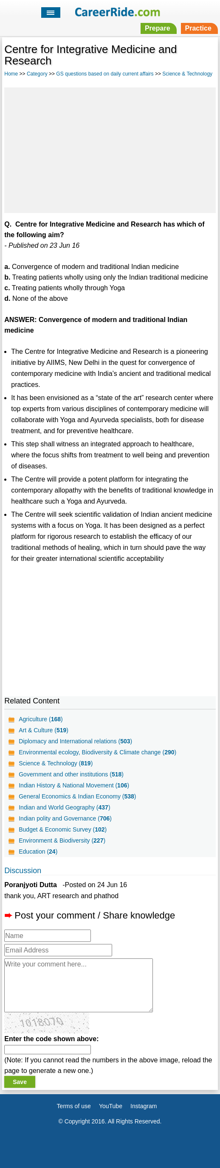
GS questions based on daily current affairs (104, 74)
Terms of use (74, 1106)
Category (37, 74)
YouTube (110, 1106)
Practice (198, 28)
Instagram (143, 1106)
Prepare (157, 28)
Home (11, 74)
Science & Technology (187, 74)
